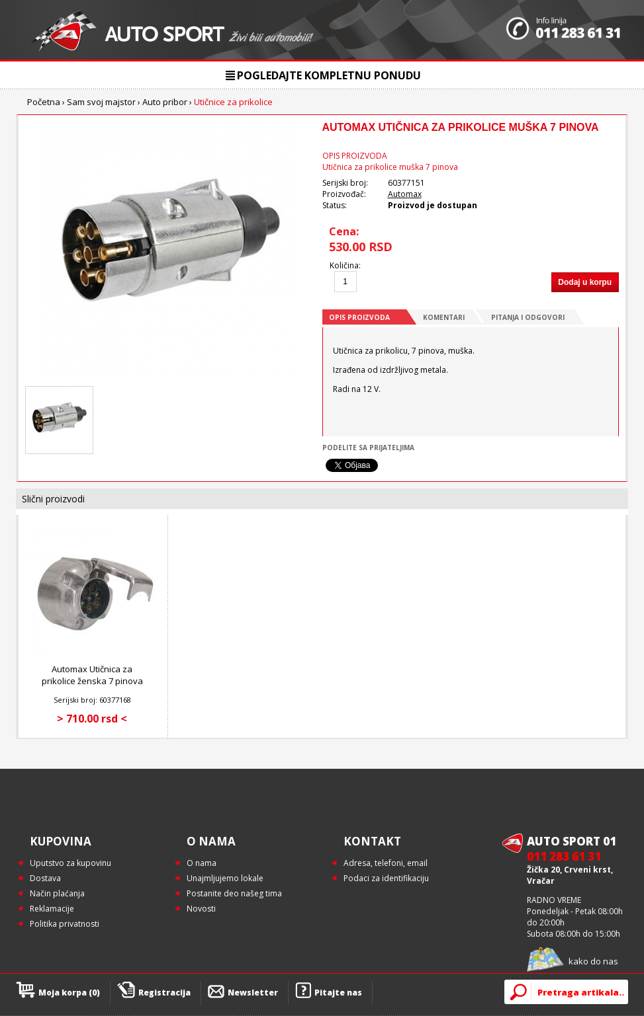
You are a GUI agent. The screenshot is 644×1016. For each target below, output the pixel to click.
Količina (344, 265)
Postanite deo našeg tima (234, 893)
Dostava (45, 878)
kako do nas (593, 961)
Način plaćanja (57, 893)
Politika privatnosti (64, 923)
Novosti (201, 908)
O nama (201, 863)
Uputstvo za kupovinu (70, 863)
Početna (43, 102)
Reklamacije (52, 908)
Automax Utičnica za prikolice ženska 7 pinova (92, 675)
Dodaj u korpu (585, 282)
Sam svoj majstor (101, 102)
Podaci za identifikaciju (386, 878)
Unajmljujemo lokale (225, 878)
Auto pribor (164, 102)
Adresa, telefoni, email (386, 863)
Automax (405, 194)
